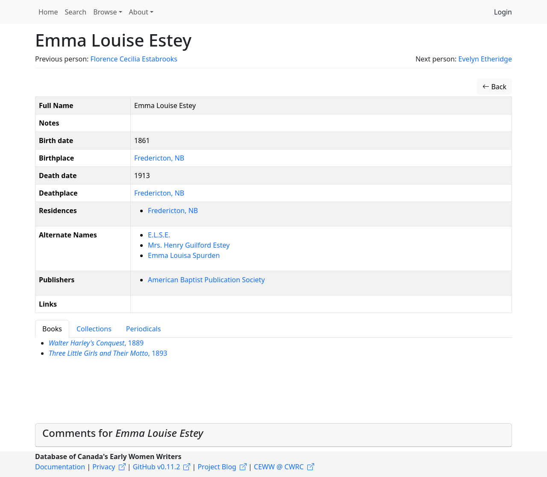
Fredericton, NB (159, 158)
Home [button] (48, 12)
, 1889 (96, 343)
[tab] (273, 435)
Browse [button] (105, 12)
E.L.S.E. (159, 235)
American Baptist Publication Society (206, 279)
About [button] (138, 12)
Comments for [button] (122, 433)
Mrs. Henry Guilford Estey (188, 245)
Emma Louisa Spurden (184, 255)
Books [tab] (52, 329)
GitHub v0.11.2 (156, 466)
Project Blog (216, 466)
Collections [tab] (94, 329)
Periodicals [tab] (143, 329)
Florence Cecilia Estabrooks (133, 59)
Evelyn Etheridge (485, 59)
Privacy (103, 466)
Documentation (60, 466)
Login (503, 12)
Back (494, 86)
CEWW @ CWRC (279, 466)
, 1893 (108, 353)
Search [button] (76, 12)
